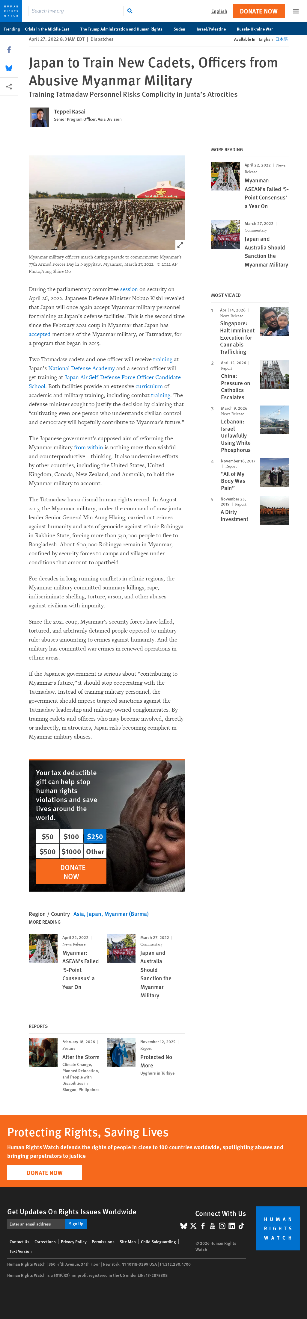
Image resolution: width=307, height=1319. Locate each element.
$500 (48, 851)
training (162, 359)
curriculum (149, 386)
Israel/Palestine (214, 29)
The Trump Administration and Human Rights (124, 29)
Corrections (45, 1241)
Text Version (21, 1251)
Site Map (128, 1241)
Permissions (103, 1241)
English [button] (219, 10)
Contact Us (19, 1241)
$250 (95, 836)
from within (88, 447)
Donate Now (259, 11)
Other (95, 851)
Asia (78, 914)
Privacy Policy (74, 1241)
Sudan (183, 29)
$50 (48, 836)
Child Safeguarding (158, 1241)
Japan (94, 914)
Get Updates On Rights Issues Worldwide (71, 1211)
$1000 (71, 851)
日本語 (281, 39)
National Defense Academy (81, 368)
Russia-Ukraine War (258, 29)
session (129, 289)
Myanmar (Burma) (126, 914)
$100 (71, 836)
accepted (40, 334)
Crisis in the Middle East (50, 29)
